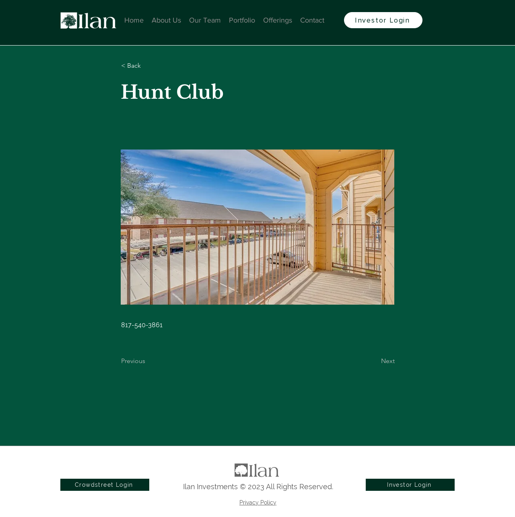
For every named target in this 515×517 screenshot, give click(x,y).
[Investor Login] (383, 20)
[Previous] (147, 361)
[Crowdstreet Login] (104, 485)
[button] (147, 66)
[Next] (374, 361)
